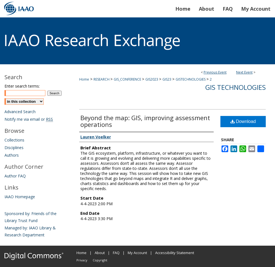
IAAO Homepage (19, 196)
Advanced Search (20, 111)
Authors (11, 155)
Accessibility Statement (174, 252)
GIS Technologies (235, 87)
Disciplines (14, 147)
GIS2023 (152, 79)
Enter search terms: (22, 86)
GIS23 (167, 79)
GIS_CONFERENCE (128, 79)
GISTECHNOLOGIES (191, 79)
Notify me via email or (28, 119)
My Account (137, 252)
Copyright (100, 260)
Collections (14, 140)
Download (243, 121)
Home (84, 79)
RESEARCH (102, 79)
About (100, 252)
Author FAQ (15, 176)
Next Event (244, 72)
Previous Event (215, 72)
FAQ (116, 252)
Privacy (81, 260)
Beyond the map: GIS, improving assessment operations (145, 121)
